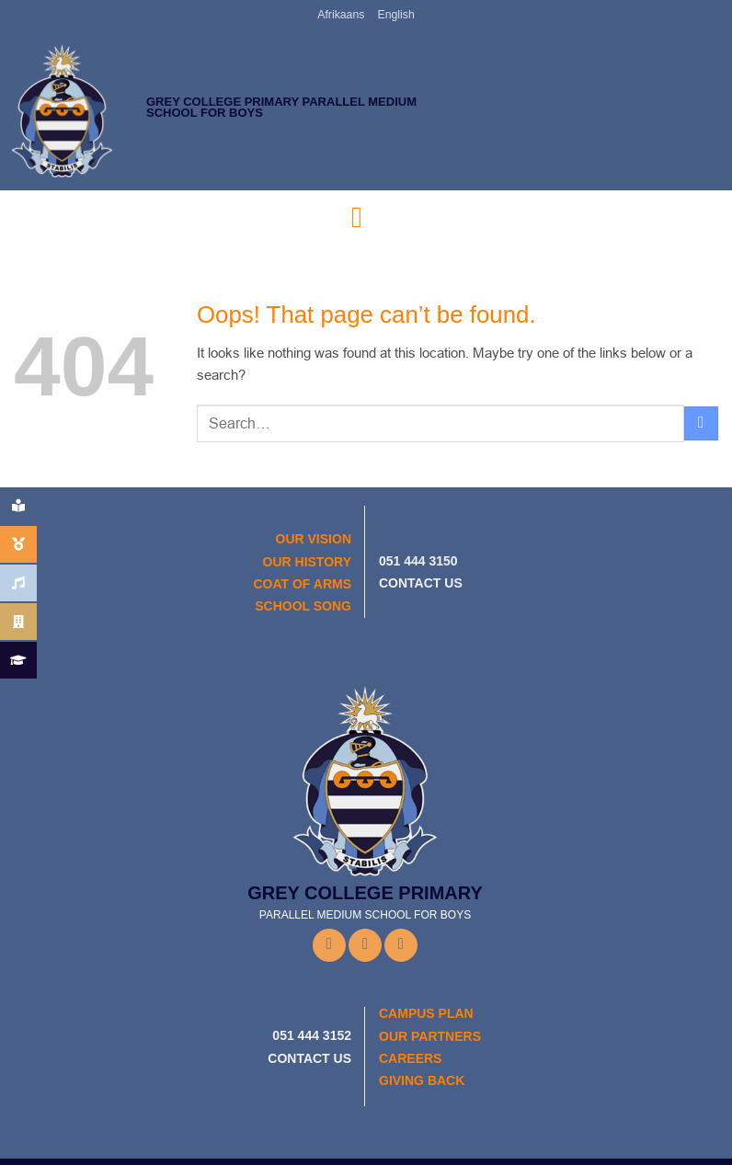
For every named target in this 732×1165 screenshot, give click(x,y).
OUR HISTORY (307, 561)
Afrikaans (341, 14)
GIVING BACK (421, 1080)
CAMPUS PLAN (426, 1013)
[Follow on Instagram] (365, 944)
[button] (366, 217)
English (395, 14)
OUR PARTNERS (430, 1035)
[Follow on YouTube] (400, 944)
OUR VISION (313, 538)
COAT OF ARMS (302, 583)
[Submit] (701, 422)
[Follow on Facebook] (329, 945)
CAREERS (410, 1058)
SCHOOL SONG (303, 606)
